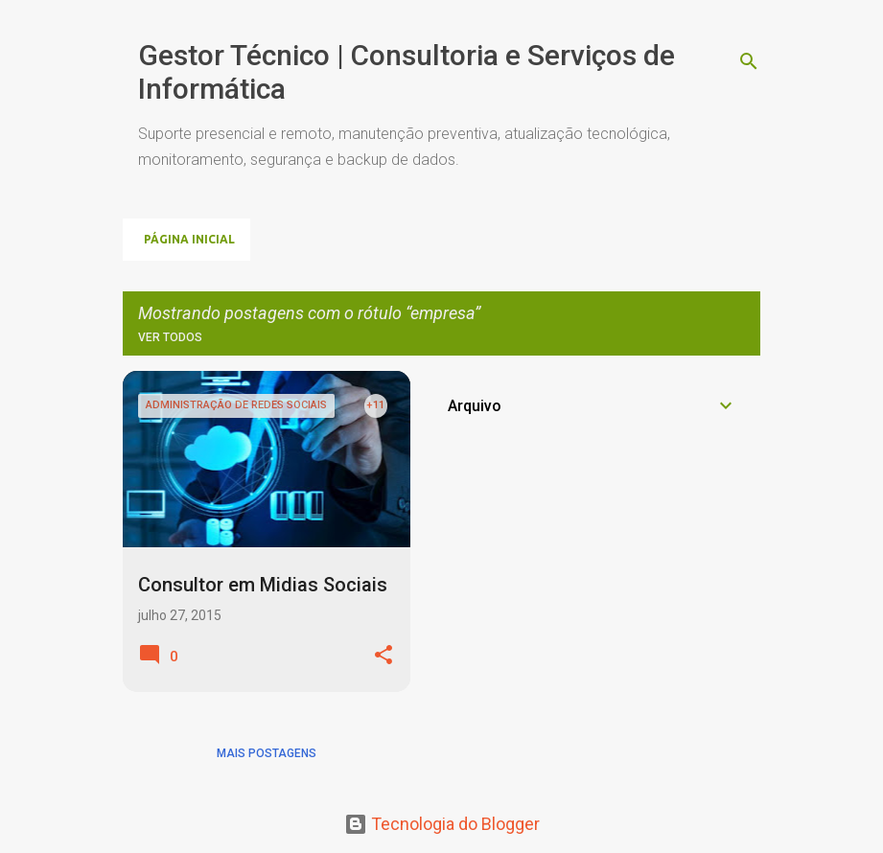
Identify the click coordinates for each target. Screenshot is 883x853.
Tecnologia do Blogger (442, 824)
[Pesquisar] (748, 61)
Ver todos (170, 337)
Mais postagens (266, 753)
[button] (383, 656)
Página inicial (189, 239)
